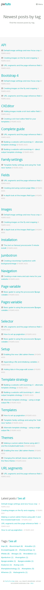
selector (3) (7, 565)
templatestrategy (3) (11, 568)
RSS (32, 583)
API (3, 45)
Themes (7, 437)
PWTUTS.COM (9, 581)
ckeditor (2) (30, 546)
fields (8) (6, 553)
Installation (9, 239)
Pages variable (11, 302)
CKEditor (7, 106)
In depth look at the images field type (19, 195)
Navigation (9, 271)
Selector (7, 321)
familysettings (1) (27, 550)
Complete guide (13, 129)
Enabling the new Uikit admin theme (19, 354)
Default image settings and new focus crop (22, 50)
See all (21, 498)
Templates (9, 410)
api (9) (5, 546)
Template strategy (14, 379)
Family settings (12, 159)
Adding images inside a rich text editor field (22, 111)
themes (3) (6, 572)
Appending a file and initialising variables (20, 362)
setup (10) (19, 565)
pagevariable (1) (9, 561)
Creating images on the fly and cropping (20, 58)
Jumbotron (9, 255)
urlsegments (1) (21, 572)
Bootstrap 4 (9, 75)
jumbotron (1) (7, 557)
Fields (5, 175)
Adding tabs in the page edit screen (18, 369)
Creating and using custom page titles (19, 188)
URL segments (11, 468)
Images (6, 209)
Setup (5, 349)
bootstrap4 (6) (17, 546)
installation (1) (30, 553)
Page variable (11, 286)
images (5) (17, 553)
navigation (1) (22, 557)
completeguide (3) (9, 550)
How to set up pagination (14, 334)
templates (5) (28, 568)
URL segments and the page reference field (22, 65)
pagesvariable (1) (26, 561)
